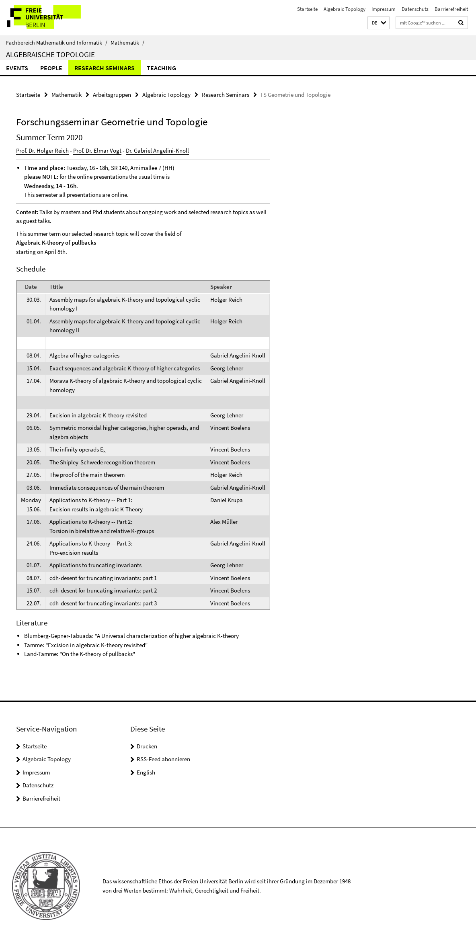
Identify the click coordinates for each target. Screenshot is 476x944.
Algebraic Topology (344, 9)
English (146, 772)
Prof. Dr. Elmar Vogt (97, 150)
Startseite (307, 9)
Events (17, 68)
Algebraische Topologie (50, 54)
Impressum (383, 9)
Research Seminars (104, 68)
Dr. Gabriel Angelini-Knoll (157, 150)
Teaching (161, 68)
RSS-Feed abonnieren (163, 759)
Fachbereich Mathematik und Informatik (56, 42)
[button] (378, 23)
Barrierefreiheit (451, 9)
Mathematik (127, 42)
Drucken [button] (147, 746)
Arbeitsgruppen (112, 94)
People (51, 68)
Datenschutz (415, 9)
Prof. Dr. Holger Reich (42, 150)
